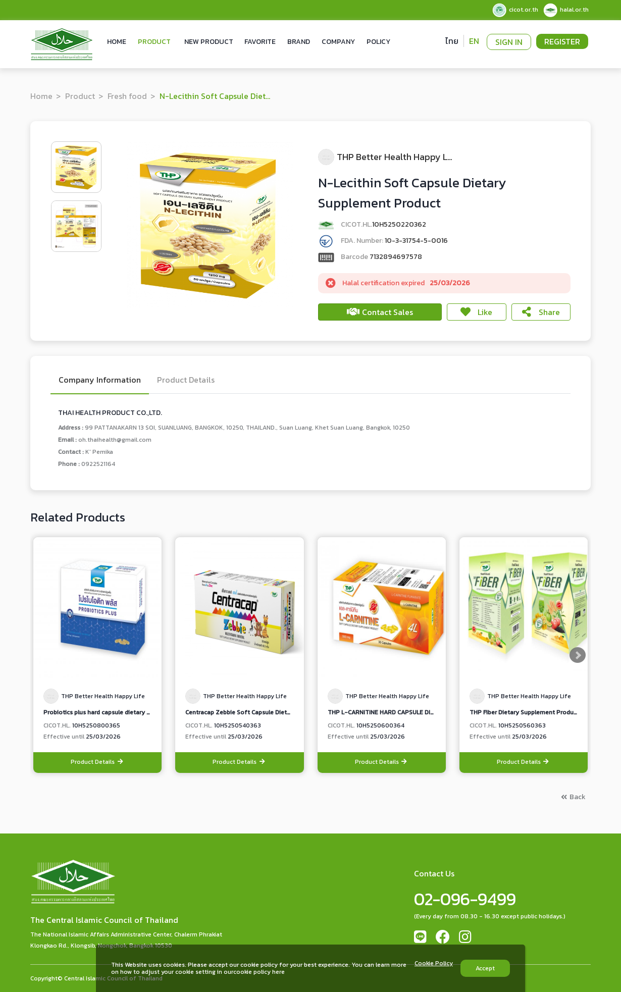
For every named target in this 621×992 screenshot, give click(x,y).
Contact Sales (380, 312)
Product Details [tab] (186, 381)
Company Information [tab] (100, 381)
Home (116, 41)
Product (154, 41)
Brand (298, 41)
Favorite (260, 41)
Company (338, 41)
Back (573, 797)
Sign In (509, 42)
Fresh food (127, 96)
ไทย (451, 41)
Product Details (97, 762)
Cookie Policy (434, 964)
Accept (485, 968)
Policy (378, 41)
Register (562, 41)
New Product (208, 41)
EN (474, 41)
